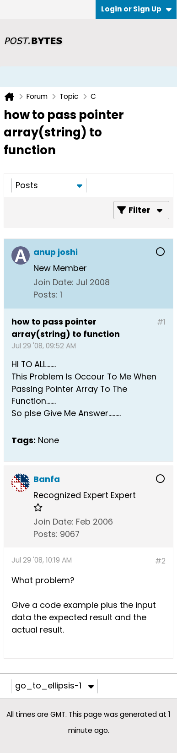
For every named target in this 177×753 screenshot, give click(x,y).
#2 (160, 561)
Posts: (45, 294)
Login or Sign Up (136, 9)
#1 (161, 322)
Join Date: (53, 282)
